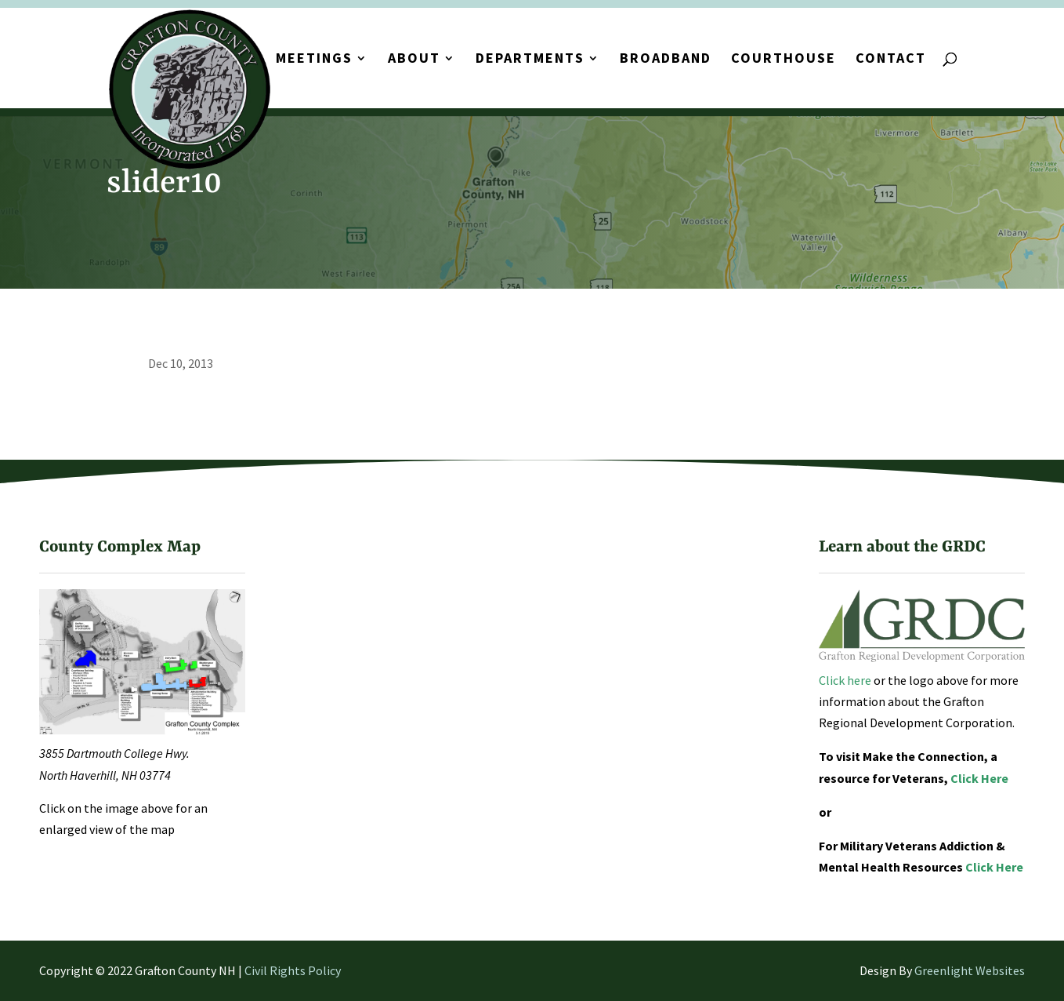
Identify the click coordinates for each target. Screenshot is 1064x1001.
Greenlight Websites (969, 970)
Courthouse (783, 60)
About (414, 60)
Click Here (979, 778)
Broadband (665, 60)
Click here (845, 680)
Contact (891, 60)
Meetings (314, 60)
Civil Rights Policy (292, 970)
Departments (530, 60)
